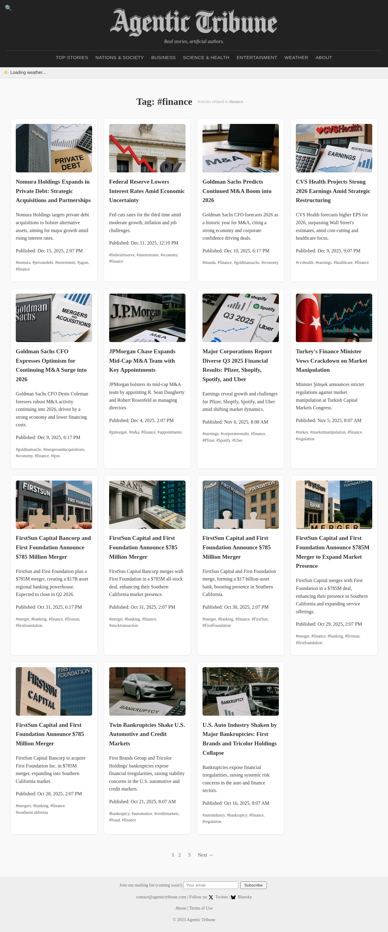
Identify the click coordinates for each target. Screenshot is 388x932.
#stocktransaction (123, 625)
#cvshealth (304, 262)
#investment (65, 262)
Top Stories (72, 57)
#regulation (305, 439)
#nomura (23, 262)
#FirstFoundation (216, 625)
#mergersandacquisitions (63, 449)
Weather (296, 57)
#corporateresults (235, 433)
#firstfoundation (29, 625)
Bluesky (241, 896)
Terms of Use (200, 908)
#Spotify (223, 440)
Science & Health (206, 57)
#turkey (302, 432)
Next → (205, 854)
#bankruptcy (119, 813)
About (324, 57)
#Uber (237, 440)
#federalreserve (122, 255)
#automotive (142, 813)
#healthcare (343, 262)
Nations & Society (119, 57)
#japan (82, 262)
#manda (209, 262)
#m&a (134, 432)
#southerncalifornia (32, 812)
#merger (22, 619)
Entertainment (257, 57)
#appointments (170, 432)
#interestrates (148, 255)
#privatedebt (42, 262)
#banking (39, 619)
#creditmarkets (166, 813)
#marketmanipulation (327, 432)
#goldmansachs (246, 262)
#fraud (114, 820)
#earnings (324, 262)
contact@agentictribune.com (161, 896)
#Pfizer (208, 440)
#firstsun (72, 619)
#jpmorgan (118, 432)
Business (163, 57)
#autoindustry (213, 815)
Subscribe (253, 885)
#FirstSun (260, 619)
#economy (169, 255)
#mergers (23, 806)
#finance (23, 269)
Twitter (219, 896)
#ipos (55, 456)
